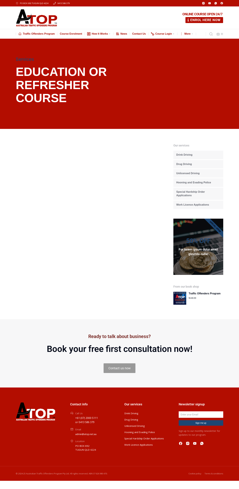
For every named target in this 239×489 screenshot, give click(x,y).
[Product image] (179, 306)
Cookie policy (194, 481)
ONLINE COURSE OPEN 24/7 (202, 14)
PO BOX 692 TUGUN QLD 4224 (34, 3)
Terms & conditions (214, 481)
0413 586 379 (63, 3)
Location (80, 449)
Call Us (79, 421)
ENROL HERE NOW (204, 20)
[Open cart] (218, 34)
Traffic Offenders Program (205, 301)
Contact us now (119, 376)
